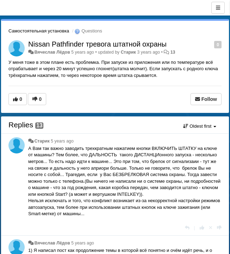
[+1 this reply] (202, 227)
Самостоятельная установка (38, 31)
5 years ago (62, 141)
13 (172, 52)
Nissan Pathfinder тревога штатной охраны (97, 44)
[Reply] (187, 227)
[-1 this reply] (219, 227)
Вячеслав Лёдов (52, 52)
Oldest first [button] (199, 126)
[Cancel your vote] (210, 227)
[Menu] (218, 8)
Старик (128, 52)
